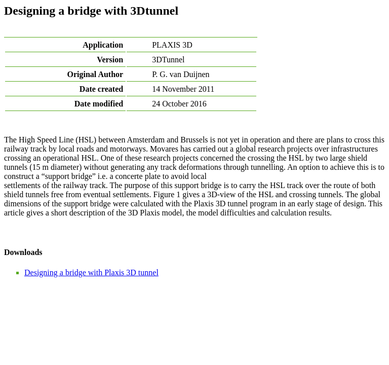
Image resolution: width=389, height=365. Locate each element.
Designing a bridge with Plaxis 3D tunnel (91, 272)
